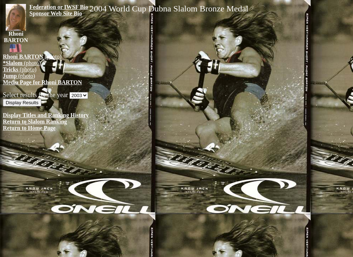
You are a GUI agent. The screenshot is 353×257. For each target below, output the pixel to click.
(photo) (32, 57)
